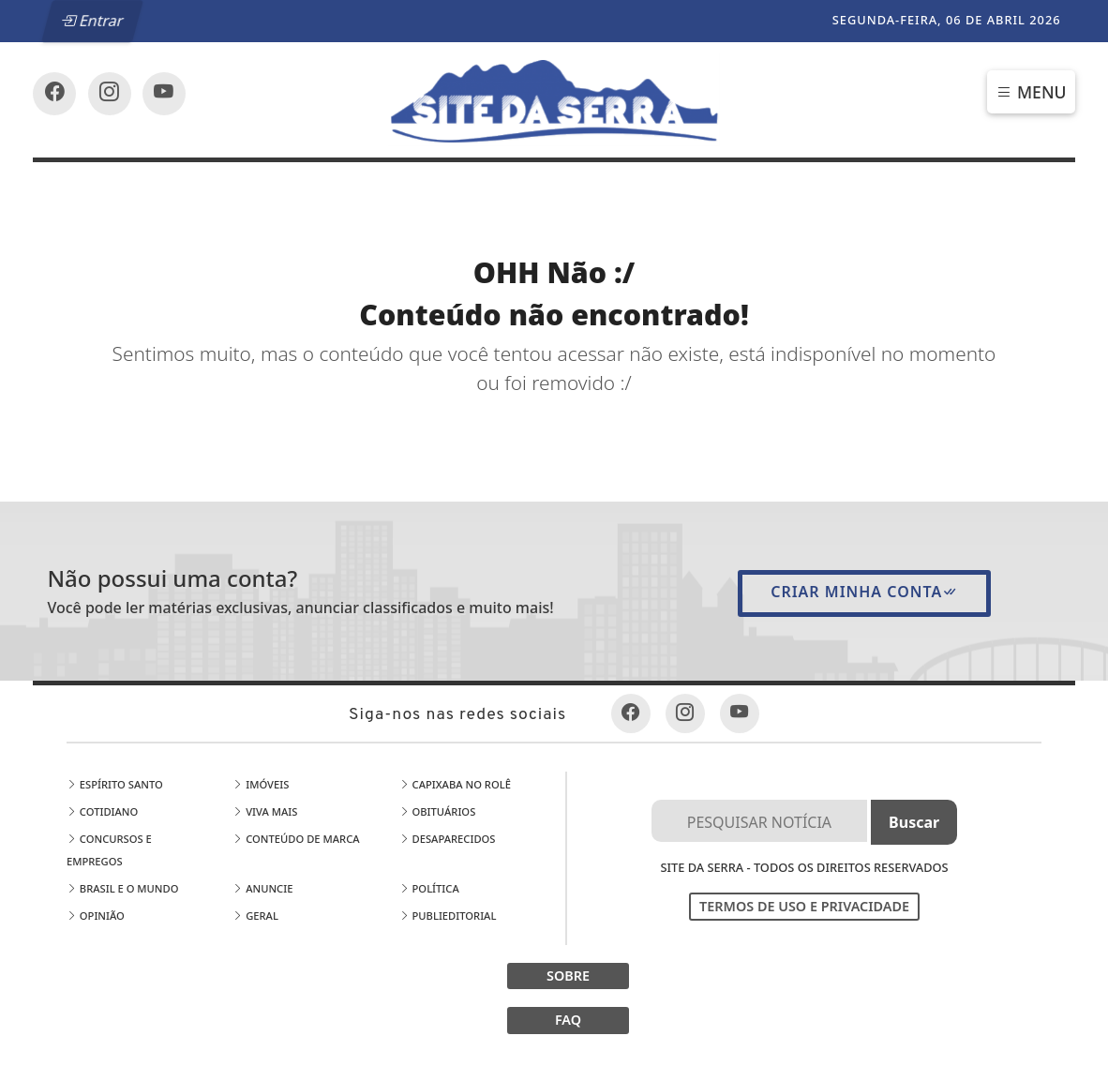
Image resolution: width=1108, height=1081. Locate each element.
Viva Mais (264, 811)
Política (429, 888)
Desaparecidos (447, 839)
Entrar (93, 20)
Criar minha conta (864, 591)
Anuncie (262, 888)
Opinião (96, 915)
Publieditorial (448, 915)
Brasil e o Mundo (123, 888)
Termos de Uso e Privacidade (804, 906)
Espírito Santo (115, 784)
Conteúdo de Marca (295, 839)
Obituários (437, 811)
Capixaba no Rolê (455, 784)
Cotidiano (102, 811)
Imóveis (260, 784)
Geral (255, 915)
